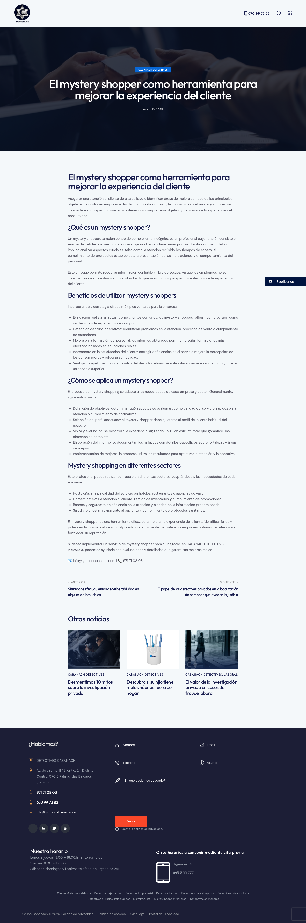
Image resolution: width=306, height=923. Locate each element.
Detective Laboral (167, 893)
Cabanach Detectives (152, 69)
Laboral (231, 674)
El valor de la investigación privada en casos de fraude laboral (210, 688)
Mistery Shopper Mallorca (169, 899)
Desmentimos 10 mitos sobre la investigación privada (91, 688)
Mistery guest (141, 899)
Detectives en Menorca (202, 899)
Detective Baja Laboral (109, 893)
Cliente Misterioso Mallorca (76, 893)
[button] (285, 281)
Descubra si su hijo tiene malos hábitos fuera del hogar (151, 688)
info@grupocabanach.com (58, 813)
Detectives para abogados (197, 893)
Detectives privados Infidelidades (110, 899)
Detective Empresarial (139, 893)
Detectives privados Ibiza (230, 893)
